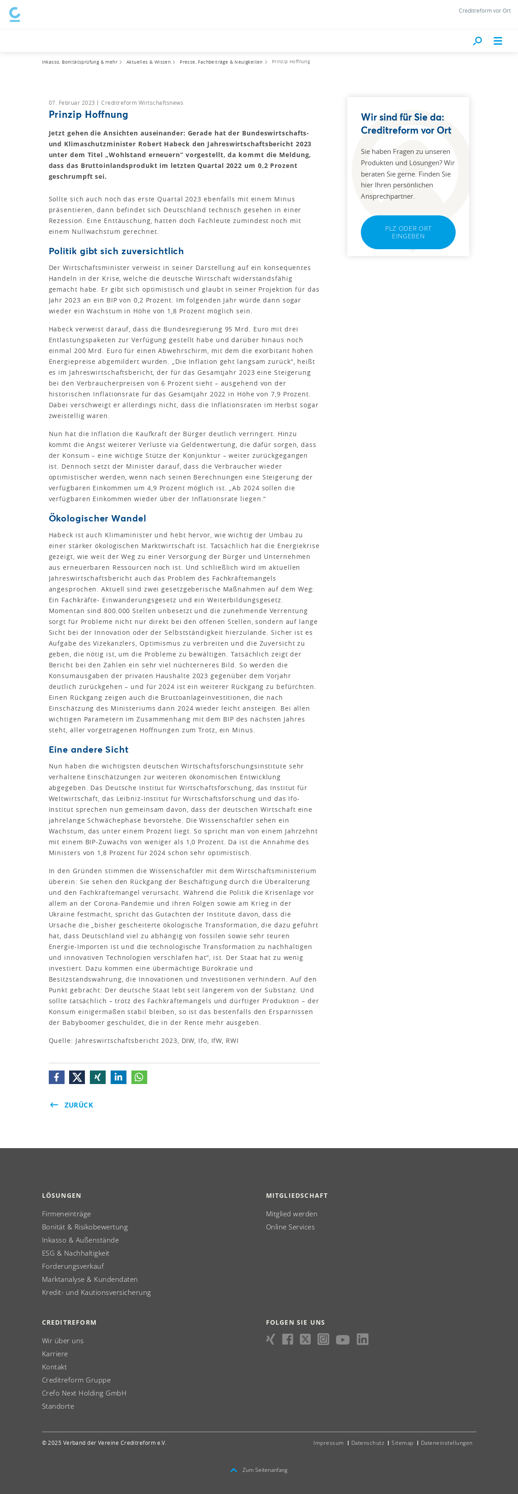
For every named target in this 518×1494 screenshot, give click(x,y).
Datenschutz (368, 1441)
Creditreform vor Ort (485, 10)
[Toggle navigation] (498, 39)
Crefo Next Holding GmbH (84, 1391)
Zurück (71, 1103)
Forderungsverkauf (73, 1264)
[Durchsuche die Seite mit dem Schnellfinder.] (477, 39)
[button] (57, 1075)
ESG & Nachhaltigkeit (76, 1251)
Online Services (290, 1224)
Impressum (328, 1441)
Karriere (55, 1351)
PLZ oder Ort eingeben (408, 230)
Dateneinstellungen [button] (447, 1441)
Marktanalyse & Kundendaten (90, 1277)
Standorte (58, 1404)
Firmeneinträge (66, 1211)
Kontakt (54, 1364)
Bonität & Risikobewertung (85, 1224)
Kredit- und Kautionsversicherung (96, 1290)
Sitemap (403, 1441)
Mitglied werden (292, 1211)
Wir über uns (63, 1338)
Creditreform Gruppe (76, 1377)
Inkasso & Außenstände (80, 1238)
